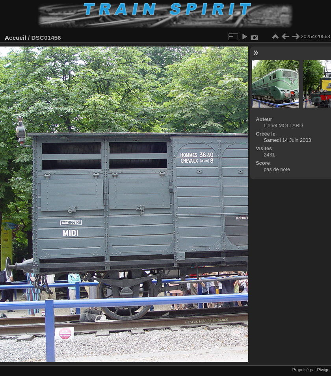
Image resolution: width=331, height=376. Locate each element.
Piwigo (323, 369)
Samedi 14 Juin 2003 (287, 140)
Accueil (15, 37)
